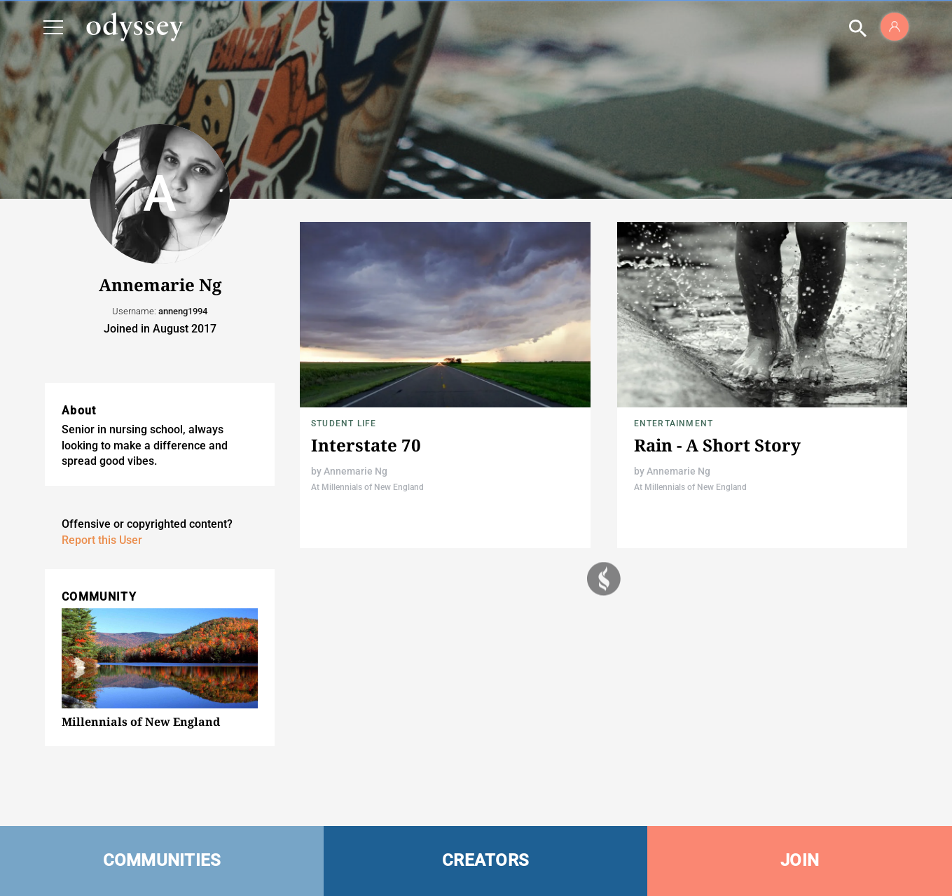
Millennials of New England (141, 721)
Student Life (343, 423)
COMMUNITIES (162, 860)
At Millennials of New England (367, 487)
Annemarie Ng (355, 471)
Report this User (102, 540)
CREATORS (485, 860)
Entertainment (674, 423)
